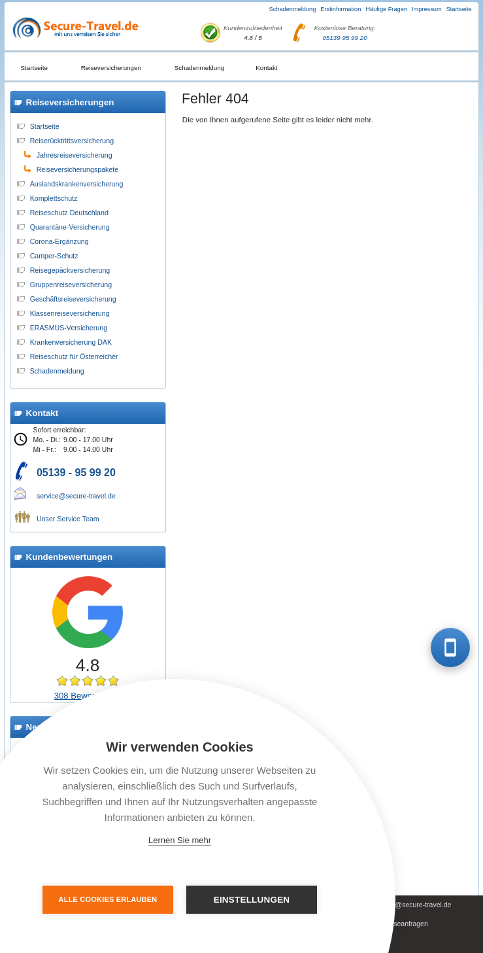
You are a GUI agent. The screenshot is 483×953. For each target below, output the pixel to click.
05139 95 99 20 (344, 37)
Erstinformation (340, 9)
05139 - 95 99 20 (76, 472)
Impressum (427, 9)
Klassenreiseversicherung (70, 313)
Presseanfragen (404, 923)
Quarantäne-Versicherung (70, 227)
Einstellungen (252, 900)
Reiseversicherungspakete (78, 169)
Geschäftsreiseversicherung (73, 299)
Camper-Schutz (54, 256)
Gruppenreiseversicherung (71, 284)
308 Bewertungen (88, 696)
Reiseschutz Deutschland (69, 213)
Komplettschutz (54, 198)
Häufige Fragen (386, 9)
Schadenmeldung (292, 9)
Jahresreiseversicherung (74, 155)
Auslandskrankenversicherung (77, 184)
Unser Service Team (68, 519)
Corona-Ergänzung (59, 241)
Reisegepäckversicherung (70, 270)
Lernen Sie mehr (179, 840)
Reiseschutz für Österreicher (74, 356)
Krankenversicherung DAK (71, 342)
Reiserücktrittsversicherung (72, 141)
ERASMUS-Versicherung (68, 328)
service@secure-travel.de (76, 496)
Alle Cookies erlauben (108, 899)
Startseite (459, 9)
